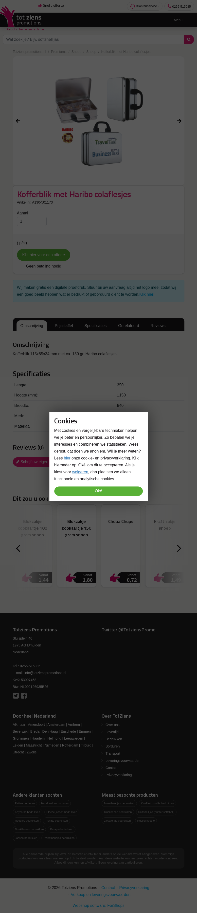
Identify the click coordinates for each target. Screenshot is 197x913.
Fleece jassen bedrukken (62, 811)
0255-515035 (179, 6)
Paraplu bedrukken (61, 829)
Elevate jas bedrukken (117, 820)
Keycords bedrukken (27, 811)
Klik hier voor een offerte (43, 255)
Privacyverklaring (119, 775)
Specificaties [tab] (95, 326)
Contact (111, 768)
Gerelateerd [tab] (128, 326)
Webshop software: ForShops (98, 905)
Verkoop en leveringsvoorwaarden (100, 894)
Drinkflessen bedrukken (29, 829)
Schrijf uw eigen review (38, 462)
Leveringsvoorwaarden (123, 761)
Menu (183, 20)
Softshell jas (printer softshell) (156, 811)
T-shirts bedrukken (56, 820)
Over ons (113, 725)
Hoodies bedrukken (27, 820)
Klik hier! (146, 294)
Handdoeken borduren (55, 803)
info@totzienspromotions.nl (45, 673)
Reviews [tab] (158, 326)
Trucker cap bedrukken (118, 811)
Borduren (113, 746)
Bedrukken (114, 739)
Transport (113, 753)
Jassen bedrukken (26, 837)
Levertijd (112, 732)
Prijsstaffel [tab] (64, 326)
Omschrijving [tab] (31, 326)
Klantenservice (143, 6)
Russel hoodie (146, 820)
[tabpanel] (98, 349)
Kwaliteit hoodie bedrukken (157, 803)
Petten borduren (25, 803)
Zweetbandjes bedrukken (59, 837)
